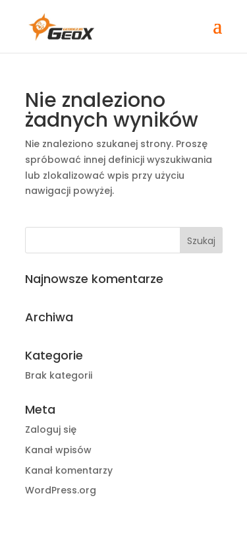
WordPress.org (60, 490)
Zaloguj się (50, 429)
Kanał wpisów (58, 450)
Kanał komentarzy (69, 470)
